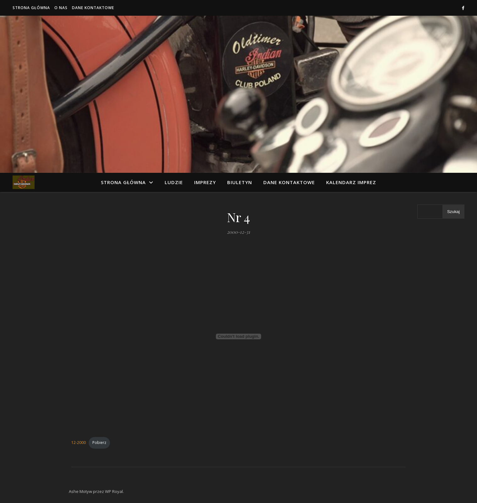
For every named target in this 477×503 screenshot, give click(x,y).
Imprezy (205, 182)
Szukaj (453, 211)
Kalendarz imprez (351, 182)
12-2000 (78, 442)
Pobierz (99, 442)
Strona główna (31, 7)
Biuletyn (239, 182)
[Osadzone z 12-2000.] (238, 336)
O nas (61, 7)
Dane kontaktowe (93, 7)
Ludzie (174, 182)
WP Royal (114, 491)
